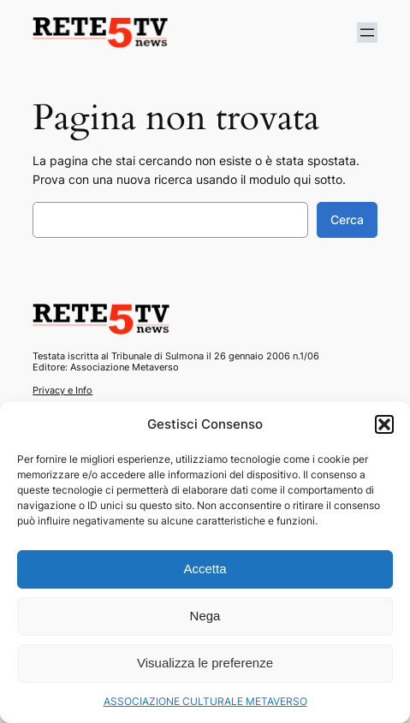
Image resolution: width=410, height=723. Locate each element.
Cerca (347, 219)
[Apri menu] (367, 32)
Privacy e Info (62, 390)
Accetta (204, 568)
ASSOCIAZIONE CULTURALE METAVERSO (205, 701)
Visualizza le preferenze (205, 662)
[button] (384, 424)
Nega (205, 615)
